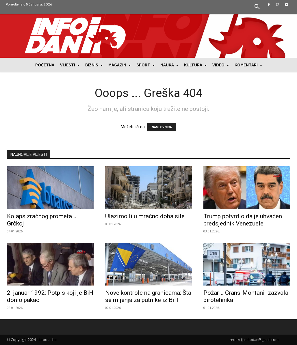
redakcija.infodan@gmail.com (254, 339)
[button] (257, 7)
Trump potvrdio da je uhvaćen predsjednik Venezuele (242, 220)
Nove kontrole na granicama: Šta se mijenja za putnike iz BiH (148, 296)
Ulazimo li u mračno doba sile (145, 216)
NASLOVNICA (162, 127)
